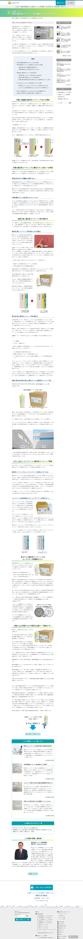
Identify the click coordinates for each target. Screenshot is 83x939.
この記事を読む (48, 760)
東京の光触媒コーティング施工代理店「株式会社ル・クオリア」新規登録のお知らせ (63, 70)
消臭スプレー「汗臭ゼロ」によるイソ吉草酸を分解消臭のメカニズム (64, 34)
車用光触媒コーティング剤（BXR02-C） (46, 921)
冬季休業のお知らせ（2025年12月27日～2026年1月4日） (63, 76)
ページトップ (74, 936)
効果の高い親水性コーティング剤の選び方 (27, 72)
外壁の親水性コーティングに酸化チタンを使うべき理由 (30, 64)
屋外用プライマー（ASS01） (44, 926)
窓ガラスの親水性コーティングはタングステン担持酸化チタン (31, 91)
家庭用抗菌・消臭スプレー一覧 (64, 911)
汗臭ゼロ (61, 915)
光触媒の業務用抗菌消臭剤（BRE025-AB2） (46, 932)
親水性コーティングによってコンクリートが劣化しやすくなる (33, 85)
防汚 (33, 831)
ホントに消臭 (62, 917)
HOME (17, 6)
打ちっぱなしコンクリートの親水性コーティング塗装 (29, 82)
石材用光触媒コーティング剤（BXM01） (46, 922)
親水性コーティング (47, 829)
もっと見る (67, 84)
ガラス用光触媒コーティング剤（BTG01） (46, 919)
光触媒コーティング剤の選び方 (21, 829)
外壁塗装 (32, 829)
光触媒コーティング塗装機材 (38, 6)
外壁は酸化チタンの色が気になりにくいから (29, 69)
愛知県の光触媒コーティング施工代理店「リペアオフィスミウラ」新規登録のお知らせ (63, 81)
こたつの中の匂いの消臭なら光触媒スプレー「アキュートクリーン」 (64, 46)
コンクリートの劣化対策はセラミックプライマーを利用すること (34, 87)
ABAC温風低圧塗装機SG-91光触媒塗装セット (46, 937)
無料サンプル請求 (62, 938)
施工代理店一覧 (49, 6)
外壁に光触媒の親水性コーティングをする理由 (28, 62)
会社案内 (71, 2)
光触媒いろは (61, 932)
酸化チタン (16, 831)
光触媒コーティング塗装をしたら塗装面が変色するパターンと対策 (64, 40)
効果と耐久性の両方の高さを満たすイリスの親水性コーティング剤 (34, 79)
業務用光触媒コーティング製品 (64, 92)
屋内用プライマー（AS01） (43, 924)
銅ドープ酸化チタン (25, 831)
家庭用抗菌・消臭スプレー (61, 6)
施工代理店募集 (61, 921)
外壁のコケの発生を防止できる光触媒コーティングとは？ (37, 801)
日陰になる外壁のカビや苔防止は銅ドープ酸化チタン (29, 93)
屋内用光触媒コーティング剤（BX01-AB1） (42, 659)
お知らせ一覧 (61, 930)
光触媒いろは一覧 (33, 873)
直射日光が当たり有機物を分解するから (28, 67)
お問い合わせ (61, 2)
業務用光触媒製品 (24, 6)
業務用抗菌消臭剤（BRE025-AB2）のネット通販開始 (64, 65)
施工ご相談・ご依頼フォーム (33, 734)
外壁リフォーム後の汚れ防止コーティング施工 (64, 52)
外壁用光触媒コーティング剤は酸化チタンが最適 (35, 764)
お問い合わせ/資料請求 (43, 887)
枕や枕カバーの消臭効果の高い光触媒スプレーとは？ (64, 28)
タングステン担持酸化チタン (32, 827)
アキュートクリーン (63, 913)
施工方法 (39, 829)
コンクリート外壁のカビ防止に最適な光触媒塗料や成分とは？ (38, 782)
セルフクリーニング (18, 827)
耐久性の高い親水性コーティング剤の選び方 (29, 77)
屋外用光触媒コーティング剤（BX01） (45, 917)
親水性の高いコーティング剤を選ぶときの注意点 (30, 75)
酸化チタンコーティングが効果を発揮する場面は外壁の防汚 (38, 746)
